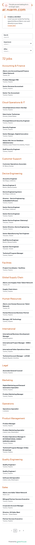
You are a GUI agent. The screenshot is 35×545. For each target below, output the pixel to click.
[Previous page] (11, 531)
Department (7, 42)
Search (6, 35)
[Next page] (23, 531)
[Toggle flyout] (31, 43)
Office (5, 49)
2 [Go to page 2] (19, 531)
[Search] (17, 37)
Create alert (12, 25)
